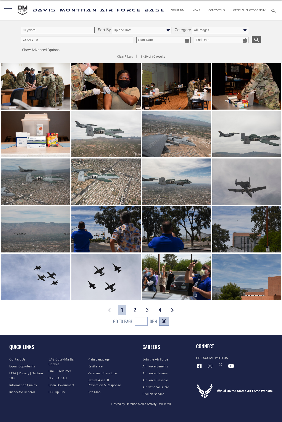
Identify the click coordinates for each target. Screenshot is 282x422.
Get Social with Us (212, 358)
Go (164, 321)
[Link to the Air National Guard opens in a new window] (155, 387)
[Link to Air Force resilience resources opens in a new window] (95, 366)
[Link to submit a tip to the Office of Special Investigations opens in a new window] (57, 392)
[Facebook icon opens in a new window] (199, 366)
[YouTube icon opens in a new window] (231, 366)
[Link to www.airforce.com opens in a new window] (155, 359)
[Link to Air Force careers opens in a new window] (155, 373)
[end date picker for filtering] (221, 40)
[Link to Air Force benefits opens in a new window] (155, 366)
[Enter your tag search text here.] (77, 40)
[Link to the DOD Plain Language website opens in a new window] (99, 359)
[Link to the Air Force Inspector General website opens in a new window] (22, 392)
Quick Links (21, 347)
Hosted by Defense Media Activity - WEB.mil (141, 404)
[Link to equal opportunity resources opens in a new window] (22, 366)
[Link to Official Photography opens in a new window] (249, 10)
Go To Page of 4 (135, 322)
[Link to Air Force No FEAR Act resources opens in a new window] (57, 378)
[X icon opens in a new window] (220, 364)
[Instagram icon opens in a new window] (210, 366)
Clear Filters (125, 56)
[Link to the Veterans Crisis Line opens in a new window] (102, 373)
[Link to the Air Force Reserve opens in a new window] (155, 380)
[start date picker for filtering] (163, 40)
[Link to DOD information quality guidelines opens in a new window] (23, 385)
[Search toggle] (274, 10)
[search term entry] (58, 30)
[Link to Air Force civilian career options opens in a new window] (153, 394)
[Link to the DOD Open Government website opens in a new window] (61, 385)
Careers (151, 347)
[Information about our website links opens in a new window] (59, 371)
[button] (7, 10)
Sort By (104, 30)
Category (183, 30)
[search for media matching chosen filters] (256, 39)
